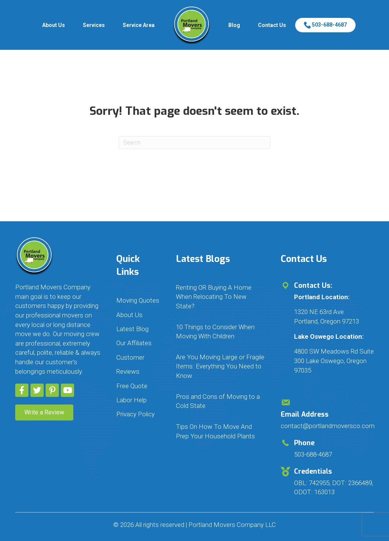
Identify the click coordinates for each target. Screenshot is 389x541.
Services (94, 25)
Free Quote (131, 386)
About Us (53, 25)
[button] (21, 390)
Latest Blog (132, 329)
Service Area (139, 25)
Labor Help (131, 400)
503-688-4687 (325, 24)
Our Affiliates (134, 343)
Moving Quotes (137, 300)
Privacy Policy (135, 414)
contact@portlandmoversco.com (328, 426)
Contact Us (272, 25)
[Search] (194, 142)
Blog (234, 25)
